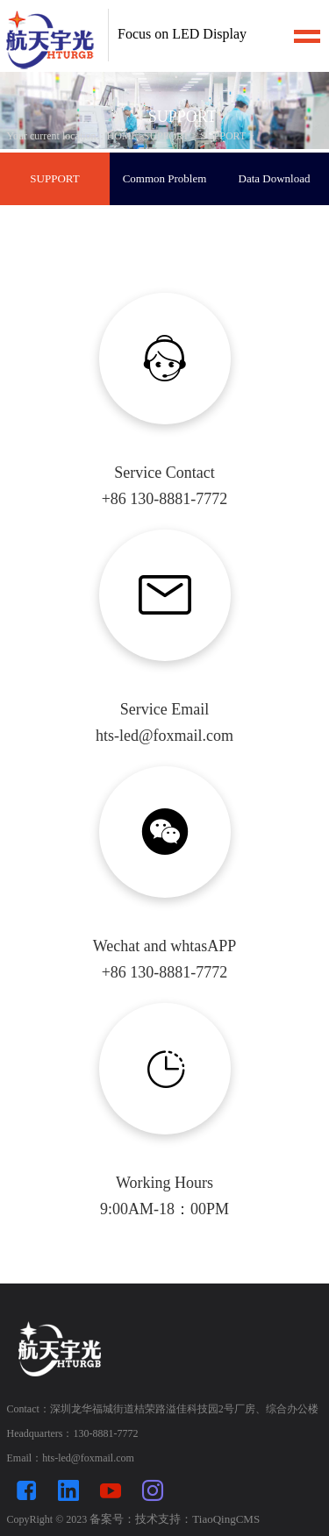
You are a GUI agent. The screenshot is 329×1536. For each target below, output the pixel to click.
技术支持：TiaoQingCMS (197, 1518)
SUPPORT (167, 136)
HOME (122, 136)
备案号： (112, 1518)
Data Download (275, 178)
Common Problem (165, 178)
